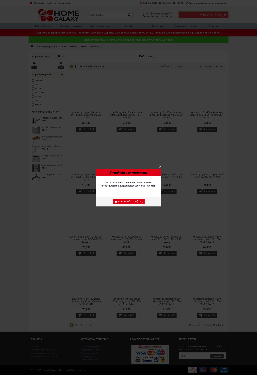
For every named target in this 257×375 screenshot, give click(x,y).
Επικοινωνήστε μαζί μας (129, 201)
